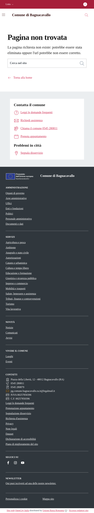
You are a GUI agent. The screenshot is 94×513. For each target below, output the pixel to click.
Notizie (9, 327)
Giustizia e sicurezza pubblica (21, 278)
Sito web (11, 510)
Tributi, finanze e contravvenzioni (23, 298)
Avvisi (9, 337)
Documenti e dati (14, 223)
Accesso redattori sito (78, 510)
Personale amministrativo (19, 218)
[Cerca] (82, 63)
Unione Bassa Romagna (53, 510)
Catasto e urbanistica (16, 263)
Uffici (9, 203)
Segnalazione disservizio (18, 413)
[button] (10, 4)
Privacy (9, 423)
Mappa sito (48, 498)
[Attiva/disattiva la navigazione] (3, 15)
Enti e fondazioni (14, 208)
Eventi (9, 361)
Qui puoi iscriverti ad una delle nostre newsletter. (31, 483)
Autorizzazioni (13, 257)
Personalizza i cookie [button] (16, 498)
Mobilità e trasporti (16, 288)
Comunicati (12, 332)
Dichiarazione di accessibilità (21, 439)
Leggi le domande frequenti (20, 403)
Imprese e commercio (17, 283)
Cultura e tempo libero (17, 268)
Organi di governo (15, 193)
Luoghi (9, 356)
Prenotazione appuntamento (20, 408)
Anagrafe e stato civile (17, 252)
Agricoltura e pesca (16, 242)
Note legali (11, 428)
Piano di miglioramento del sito (22, 444)
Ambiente (11, 247)
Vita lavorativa (13, 309)
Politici (9, 213)
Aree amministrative (16, 198)
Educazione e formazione (19, 273)
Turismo (10, 304)
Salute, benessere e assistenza (21, 293)
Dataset (9, 433)
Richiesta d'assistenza (17, 418)
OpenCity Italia (22, 510)
